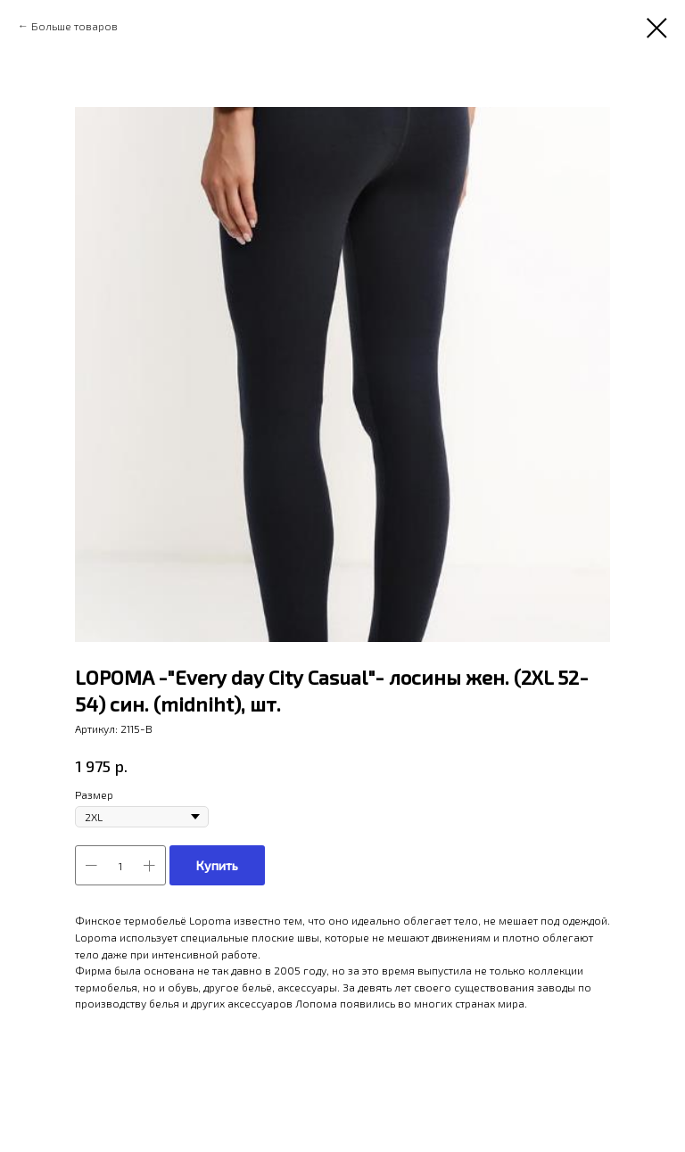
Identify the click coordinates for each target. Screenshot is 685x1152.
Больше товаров (74, 26)
